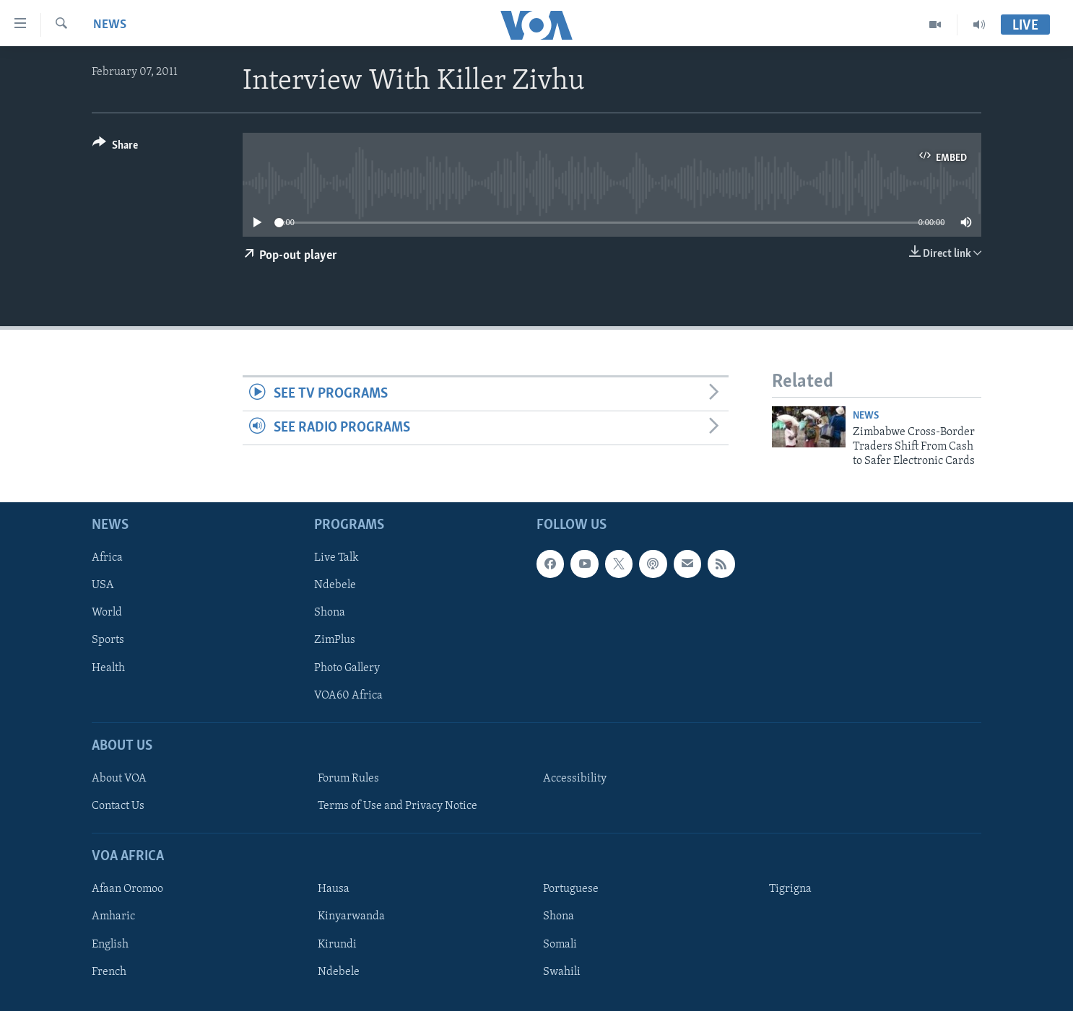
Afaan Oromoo (127, 889)
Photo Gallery (347, 667)
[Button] (115, 147)
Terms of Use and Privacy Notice (397, 806)
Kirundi (337, 944)
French (109, 971)
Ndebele (335, 585)
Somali (560, 944)
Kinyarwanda (351, 916)
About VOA (119, 778)
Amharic (113, 916)
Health (108, 667)
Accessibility (575, 778)
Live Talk (336, 558)
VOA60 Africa (348, 695)
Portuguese (571, 889)
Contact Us (118, 806)
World (107, 612)
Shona (329, 612)
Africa (107, 558)
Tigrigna (790, 889)
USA (103, 585)
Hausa (333, 889)
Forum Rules (348, 778)
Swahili (562, 971)
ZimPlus (334, 640)
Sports (108, 640)
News (109, 25)
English (110, 944)
